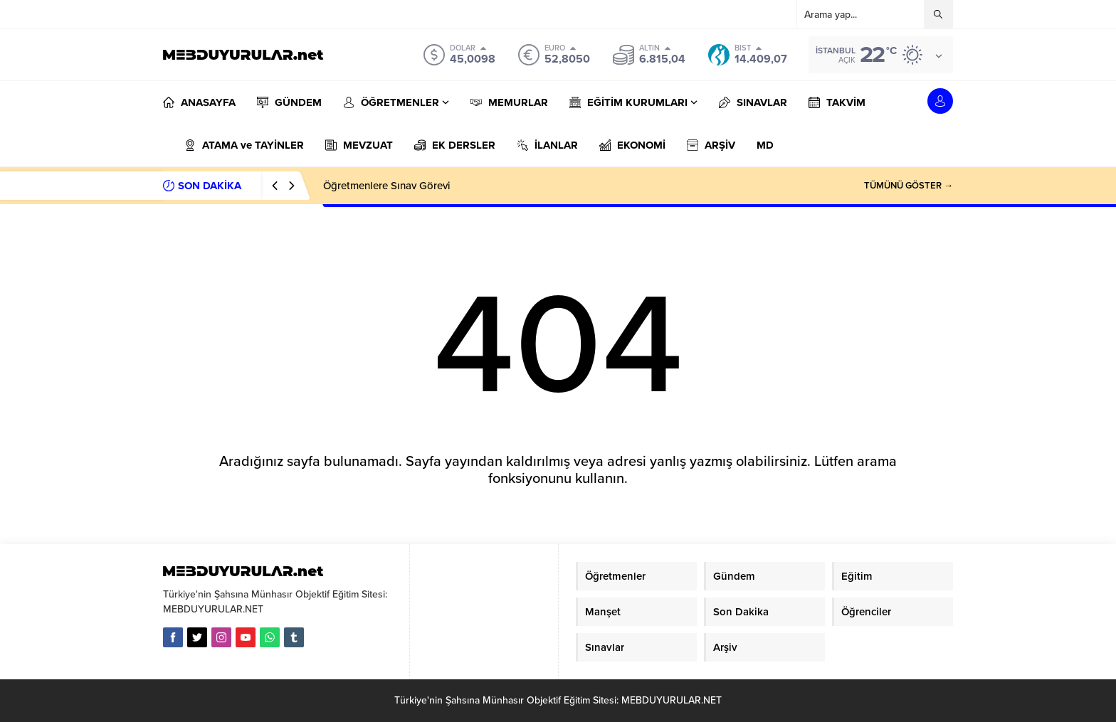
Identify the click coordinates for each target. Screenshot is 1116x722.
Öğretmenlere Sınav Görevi (387, 185)
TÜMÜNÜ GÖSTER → (908, 185)
